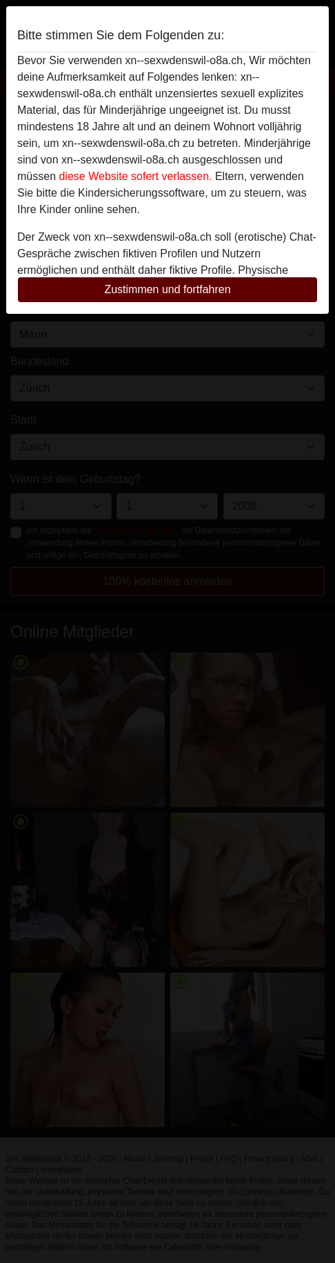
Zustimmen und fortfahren (167, 289)
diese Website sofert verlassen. (135, 176)
